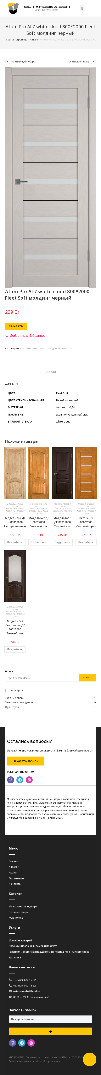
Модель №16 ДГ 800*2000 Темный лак (62, 522)
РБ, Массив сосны (18, 512)
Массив (10, 503)
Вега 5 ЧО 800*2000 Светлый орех (86, 522)
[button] (82, 8)
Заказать (16, 326)
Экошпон (67, 348)
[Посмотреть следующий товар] (93, 61)
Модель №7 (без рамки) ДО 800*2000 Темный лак (14, 627)
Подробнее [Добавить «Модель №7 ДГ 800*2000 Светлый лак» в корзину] (38, 542)
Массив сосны (17, 505)
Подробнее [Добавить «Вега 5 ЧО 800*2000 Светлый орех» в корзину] (86, 542)
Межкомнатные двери (46, 348)
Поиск (9, 671)
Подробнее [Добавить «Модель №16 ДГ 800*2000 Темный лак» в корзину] (62, 542)
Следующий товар (79, 61)
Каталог (35, 39)
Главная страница (16, 39)
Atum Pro (25, 348)
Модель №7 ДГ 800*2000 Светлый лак (39, 522)
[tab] (50, 372)
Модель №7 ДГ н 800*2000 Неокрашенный (15, 522)
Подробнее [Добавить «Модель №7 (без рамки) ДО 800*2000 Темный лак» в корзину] (15, 649)
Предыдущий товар (22, 61)
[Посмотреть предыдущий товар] (7, 61)
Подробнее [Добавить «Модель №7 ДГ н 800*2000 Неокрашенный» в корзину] (15, 542)
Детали (50, 372)
